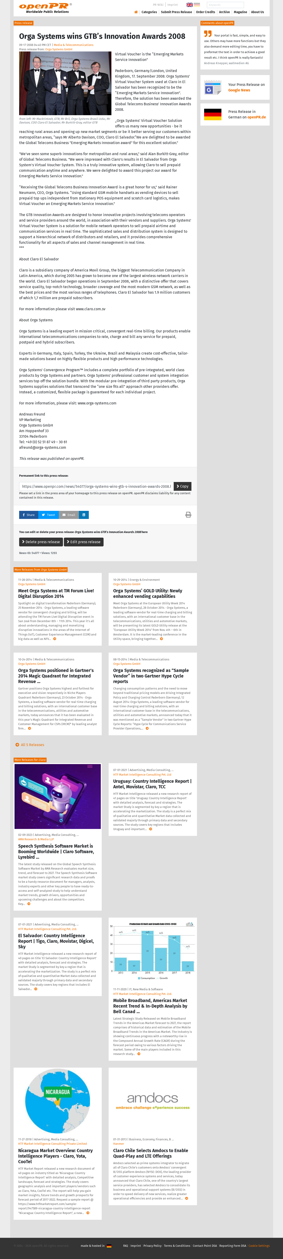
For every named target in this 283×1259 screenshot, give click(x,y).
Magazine (240, 12)
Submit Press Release (176, 12)
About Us (257, 12)
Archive (224, 12)
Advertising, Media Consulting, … (57, 835)
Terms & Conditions (177, 1245)
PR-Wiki (158, 4)
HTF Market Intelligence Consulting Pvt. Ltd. (47, 929)
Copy (182, 486)
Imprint (172, 4)
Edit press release (84, 542)
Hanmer (118, 1143)
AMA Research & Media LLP (36, 839)
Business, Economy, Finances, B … (151, 1139)
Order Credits (205, 12)
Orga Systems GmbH (58, 49)
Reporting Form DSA (232, 1245)
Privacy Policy (152, 1245)
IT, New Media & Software (146, 989)
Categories (149, 12)
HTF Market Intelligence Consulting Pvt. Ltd (142, 774)
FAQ (125, 1245)
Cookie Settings (259, 1245)
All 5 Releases (29, 745)
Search (254, 5)
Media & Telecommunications (73, 45)
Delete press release (41, 542)
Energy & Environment (145, 579)
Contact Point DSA (205, 1245)
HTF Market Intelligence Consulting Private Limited (52, 1143)
